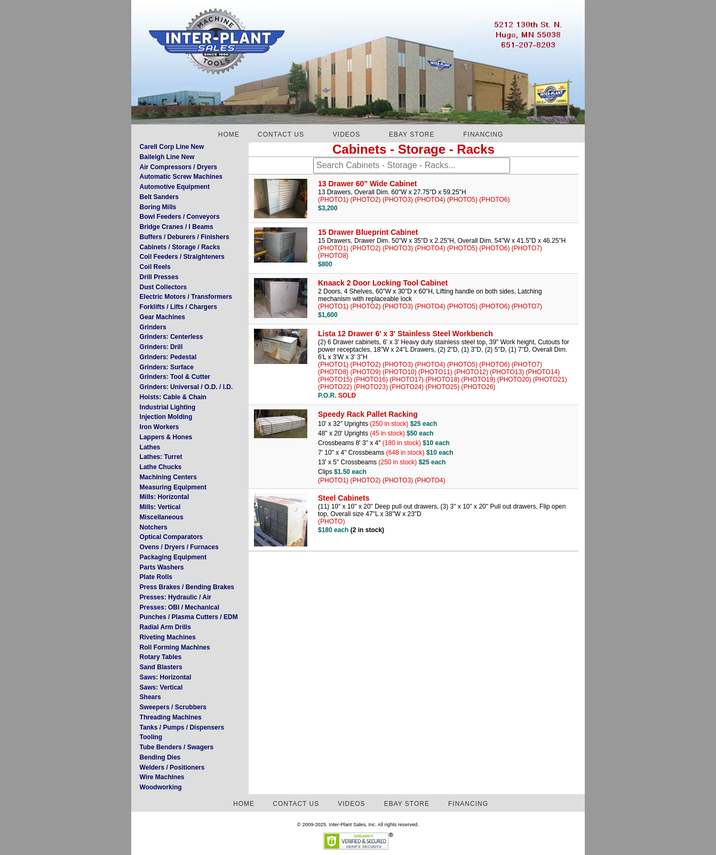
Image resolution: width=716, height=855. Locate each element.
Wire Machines (162, 777)
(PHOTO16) (371, 379)
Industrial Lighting (168, 407)
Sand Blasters (161, 667)
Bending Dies (160, 757)
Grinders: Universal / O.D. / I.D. (186, 387)
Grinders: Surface (167, 367)
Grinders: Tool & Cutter (175, 377)
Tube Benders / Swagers (177, 747)
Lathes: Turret (161, 457)
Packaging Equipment (173, 557)
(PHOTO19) (479, 379)
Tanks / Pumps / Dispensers (182, 727)
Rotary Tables (160, 657)
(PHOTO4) (430, 199)
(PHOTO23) (371, 387)
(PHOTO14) (543, 372)
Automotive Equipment (175, 187)
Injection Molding (166, 417)
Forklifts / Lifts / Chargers (178, 307)
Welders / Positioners (172, 767)
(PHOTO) (331, 521)
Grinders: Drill (161, 347)
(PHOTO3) (398, 199)
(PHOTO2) (365, 199)
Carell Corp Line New (172, 147)
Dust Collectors (163, 287)
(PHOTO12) (471, 372)
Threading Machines (171, 717)
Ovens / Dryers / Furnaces (179, 547)
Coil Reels (155, 267)
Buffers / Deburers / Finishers (184, 237)
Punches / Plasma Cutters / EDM (189, 617)
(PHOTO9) (365, 372)
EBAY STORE (411, 134)
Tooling (151, 737)
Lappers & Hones (166, 437)
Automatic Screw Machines (181, 176)
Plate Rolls (156, 577)
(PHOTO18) (442, 379)
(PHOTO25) (442, 387)
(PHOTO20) (514, 379)
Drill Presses (159, 277)
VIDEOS (346, 134)
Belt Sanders (159, 197)
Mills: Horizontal (164, 497)
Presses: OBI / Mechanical (179, 607)
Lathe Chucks (161, 467)
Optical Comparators (171, 537)
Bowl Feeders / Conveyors (180, 216)
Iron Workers (159, 427)
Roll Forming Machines (175, 647)
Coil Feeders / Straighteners (182, 256)
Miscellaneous (162, 517)
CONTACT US (281, 134)
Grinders (153, 327)
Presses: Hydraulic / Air (175, 597)
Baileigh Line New (167, 157)
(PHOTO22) (335, 387)
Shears (150, 697)
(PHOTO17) (406, 379)
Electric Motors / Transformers (186, 296)
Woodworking (161, 787)
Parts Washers (162, 567)
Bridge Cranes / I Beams (176, 227)
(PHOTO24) (406, 387)
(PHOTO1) (333, 199)
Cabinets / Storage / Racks (180, 247)
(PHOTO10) (400, 372)
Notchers (154, 527)
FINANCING (483, 134)
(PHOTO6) (494, 199)
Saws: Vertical (161, 687)
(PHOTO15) (335, 379)
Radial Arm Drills (165, 627)
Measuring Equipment (173, 487)
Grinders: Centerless (171, 337)
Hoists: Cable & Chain (173, 397)
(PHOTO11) (435, 372)
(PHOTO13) (507, 372)
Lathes (150, 447)
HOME (229, 134)
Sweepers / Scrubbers (173, 707)
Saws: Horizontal (166, 677)
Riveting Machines (168, 637)
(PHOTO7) (527, 248)
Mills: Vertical (160, 507)
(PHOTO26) (479, 387)
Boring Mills (158, 207)
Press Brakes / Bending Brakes (187, 587)
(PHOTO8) (333, 255)
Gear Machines (162, 317)
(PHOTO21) (550, 379)
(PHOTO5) (462, 199)
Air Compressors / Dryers (178, 167)
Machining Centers (168, 477)
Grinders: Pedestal (168, 357)
